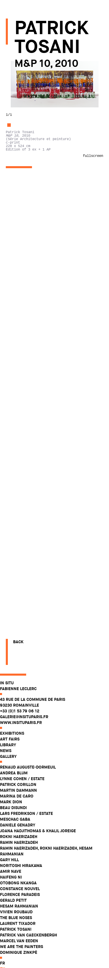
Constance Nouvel (26, 223)
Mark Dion (17, 137)
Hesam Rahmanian (25, 241)
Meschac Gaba (21, 154)
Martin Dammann (24, 125)
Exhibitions (18, 68)
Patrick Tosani (21, 264)
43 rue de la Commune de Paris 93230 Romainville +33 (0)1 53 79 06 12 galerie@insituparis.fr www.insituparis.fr (38, 46)
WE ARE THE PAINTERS (27, 281)
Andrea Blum (19, 108)
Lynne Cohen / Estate (28, 113)
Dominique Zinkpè (24, 287)
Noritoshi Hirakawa (27, 200)
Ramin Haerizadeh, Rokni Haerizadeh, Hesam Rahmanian (52, 186)
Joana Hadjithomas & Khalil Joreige (44, 165)
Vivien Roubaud (22, 247)
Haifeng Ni (17, 212)
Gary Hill (15, 194)
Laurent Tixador (23, 258)
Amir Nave (16, 206)
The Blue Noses (22, 252)
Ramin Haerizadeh (25, 177)
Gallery (14, 91)
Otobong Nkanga (24, 218)
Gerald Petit (19, 235)
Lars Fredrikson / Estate (32, 148)
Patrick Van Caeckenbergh (34, 270)
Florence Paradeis (26, 229)
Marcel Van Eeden (25, 275)
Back (18, 944)
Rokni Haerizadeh (24, 171)
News (11, 85)
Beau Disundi (19, 142)
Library (14, 79)
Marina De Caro (22, 131)
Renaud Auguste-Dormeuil (34, 102)
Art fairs (15, 74)
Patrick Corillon (24, 119)
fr (8, 298)
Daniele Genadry (23, 160)
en (8, 304)
